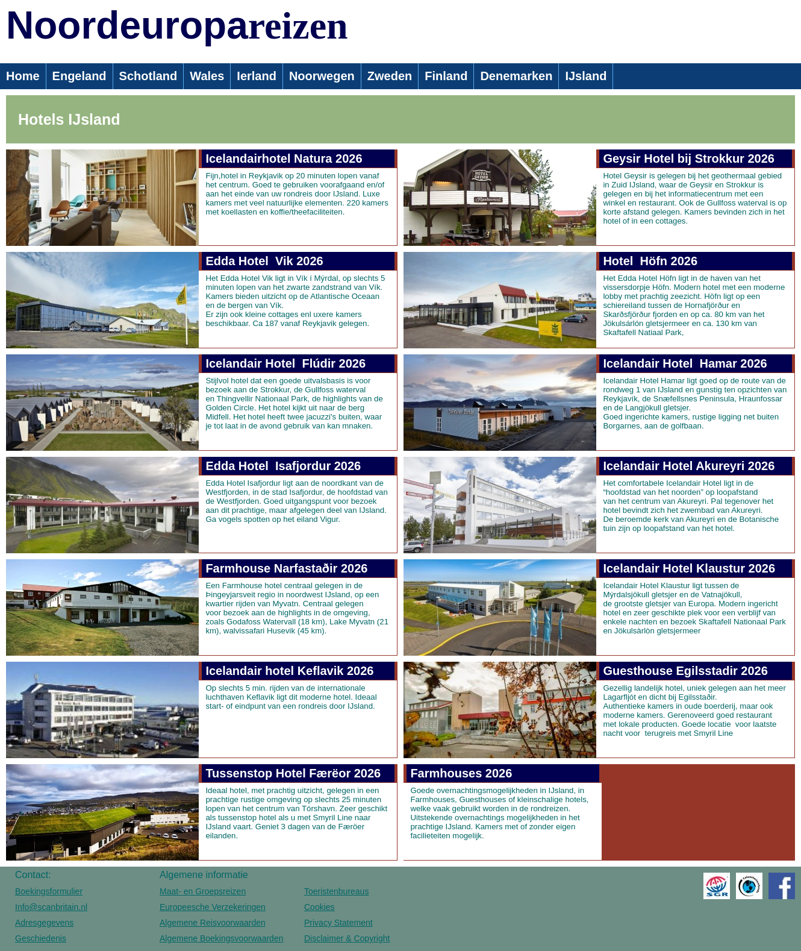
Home (23, 76)
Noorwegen (322, 76)
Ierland (256, 76)
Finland (446, 76)
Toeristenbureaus (336, 891)
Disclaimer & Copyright (347, 938)
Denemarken (516, 76)
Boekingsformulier (49, 891)
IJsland (585, 76)
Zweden (389, 76)
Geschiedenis (40, 938)
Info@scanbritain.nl (51, 907)
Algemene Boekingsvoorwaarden (221, 938)
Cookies (319, 907)
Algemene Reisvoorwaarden (213, 922)
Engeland (79, 76)
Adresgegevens (44, 922)
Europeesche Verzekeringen (213, 907)
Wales (207, 76)
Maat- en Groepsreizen (203, 891)
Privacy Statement (338, 922)
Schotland (148, 76)
